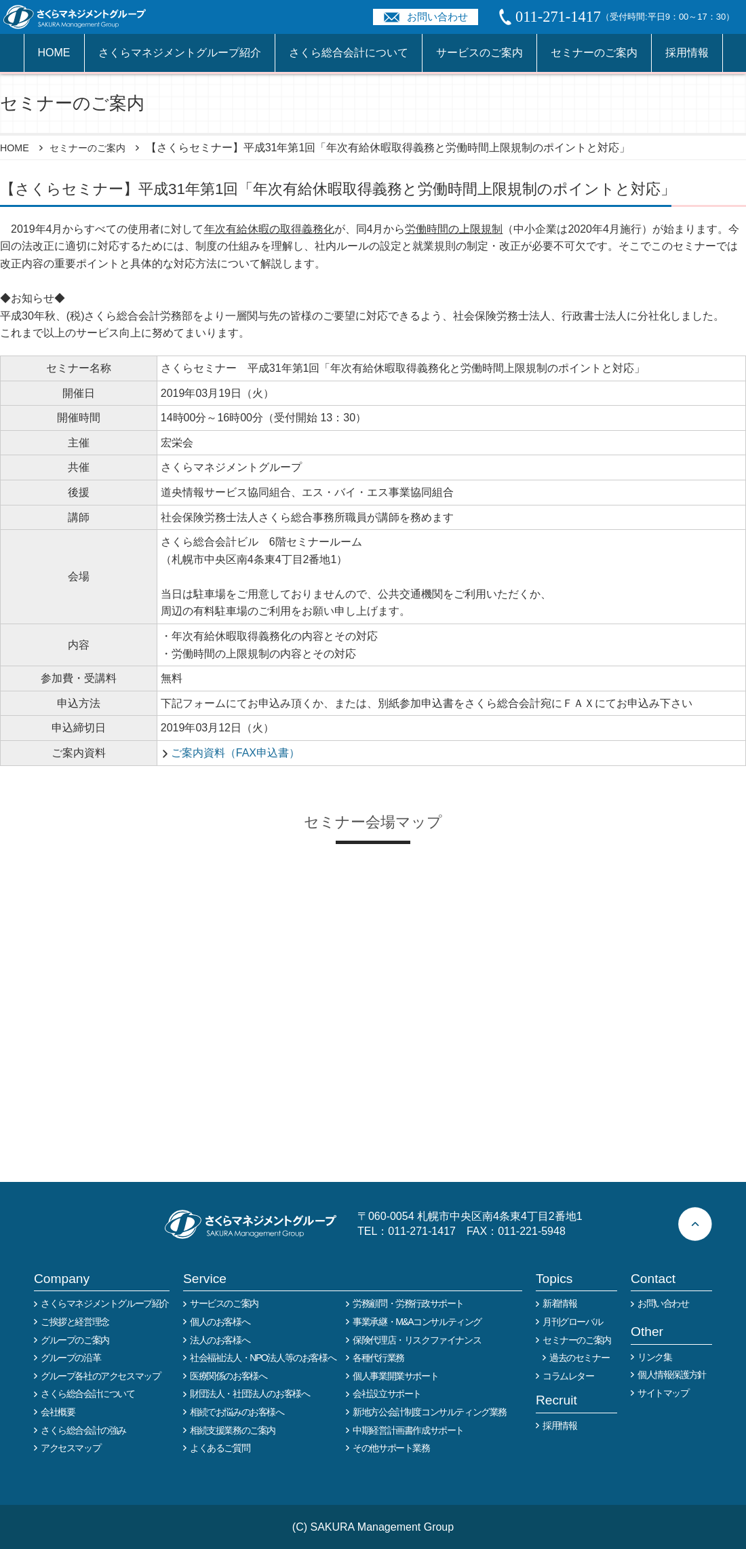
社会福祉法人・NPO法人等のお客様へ (263, 1357)
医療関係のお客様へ (228, 1376)
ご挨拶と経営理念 (75, 1321)
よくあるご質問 (220, 1447)
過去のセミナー (579, 1357)
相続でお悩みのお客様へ (237, 1412)
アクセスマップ (70, 1447)
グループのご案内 (75, 1340)
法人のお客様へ (220, 1340)
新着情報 (559, 1303)
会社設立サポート (387, 1393)
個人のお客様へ (220, 1321)
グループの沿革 (70, 1357)
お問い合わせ (437, 16)
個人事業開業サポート (395, 1376)
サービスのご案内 (479, 52)
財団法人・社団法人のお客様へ (249, 1393)
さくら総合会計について (348, 52)
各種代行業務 (378, 1357)
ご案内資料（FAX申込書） (235, 753)
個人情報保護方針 (671, 1374)
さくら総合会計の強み (83, 1430)
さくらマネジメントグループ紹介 (179, 52)
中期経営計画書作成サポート (408, 1430)
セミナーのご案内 (594, 52)
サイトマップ (663, 1393)
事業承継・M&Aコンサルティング (417, 1321)
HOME (54, 52)
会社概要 (58, 1412)
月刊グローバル (572, 1321)
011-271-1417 (422, 1231)
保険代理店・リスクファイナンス (417, 1340)
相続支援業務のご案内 (232, 1430)
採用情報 (687, 52)
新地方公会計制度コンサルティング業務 (430, 1412)
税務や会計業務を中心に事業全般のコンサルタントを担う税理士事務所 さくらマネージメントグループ (82, 17)
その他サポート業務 (391, 1447)
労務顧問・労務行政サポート (408, 1303)
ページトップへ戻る (695, 1224)
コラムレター (568, 1376)
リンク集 (654, 1357)
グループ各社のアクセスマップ (100, 1376)
